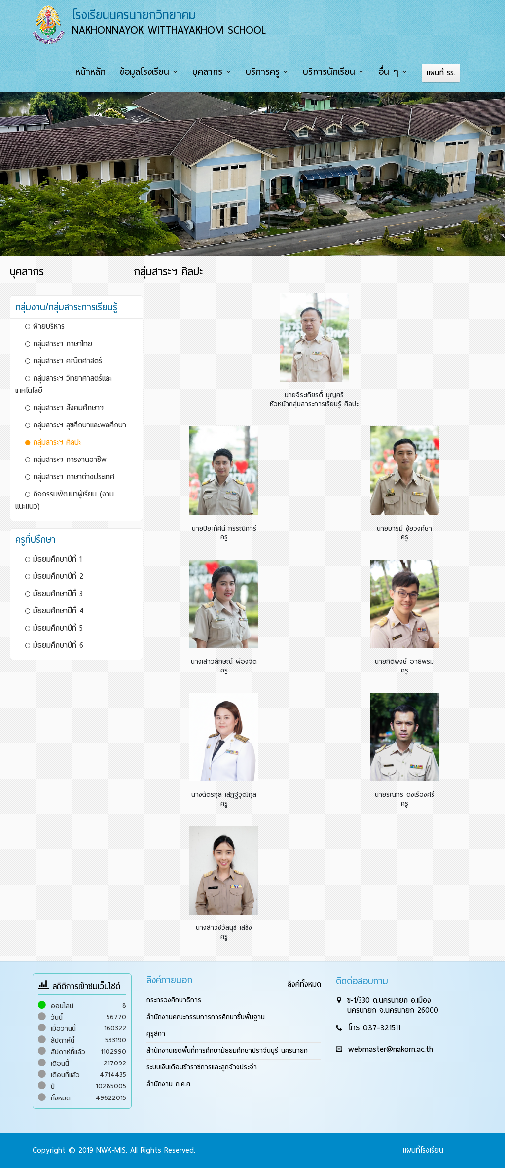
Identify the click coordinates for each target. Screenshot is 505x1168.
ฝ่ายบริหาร (45, 326)
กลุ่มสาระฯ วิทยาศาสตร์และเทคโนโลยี (63, 384)
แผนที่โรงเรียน (423, 1150)
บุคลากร (207, 72)
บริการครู (263, 72)
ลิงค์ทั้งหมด (304, 984)
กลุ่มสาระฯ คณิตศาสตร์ (63, 360)
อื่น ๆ (388, 72)
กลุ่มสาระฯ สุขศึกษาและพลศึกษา (75, 425)
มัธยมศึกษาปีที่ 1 (53, 559)
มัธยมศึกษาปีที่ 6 (54, 645)
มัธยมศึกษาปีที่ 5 (54, 628)
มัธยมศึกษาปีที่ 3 (54, 593)
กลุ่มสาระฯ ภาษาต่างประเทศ (69, 476)
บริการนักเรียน (329, 72)
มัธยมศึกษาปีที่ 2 (54, 576)
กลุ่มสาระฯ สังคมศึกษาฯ (64, 407)
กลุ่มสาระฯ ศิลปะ (53, 442)
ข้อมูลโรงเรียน (144, 72)
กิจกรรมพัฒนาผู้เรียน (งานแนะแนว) (64, 500)
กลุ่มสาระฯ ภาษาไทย (58, 343)
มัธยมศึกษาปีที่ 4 (54, 610)
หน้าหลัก (90, 72)
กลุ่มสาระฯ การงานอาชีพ (66, 459)
